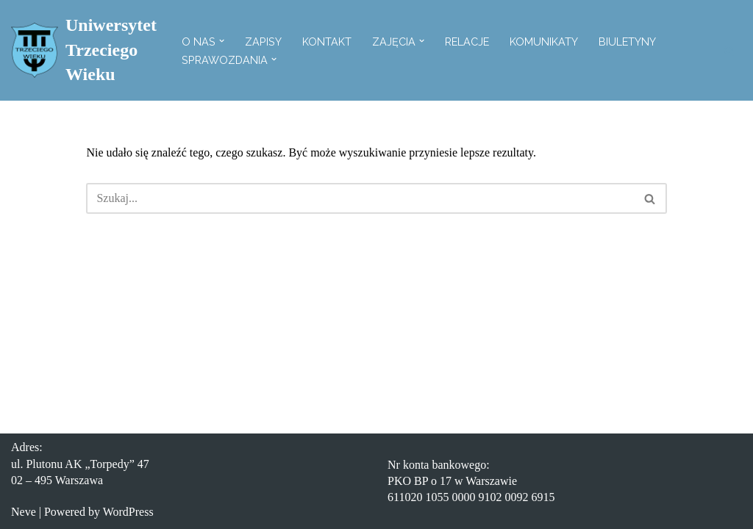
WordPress (128, 511)
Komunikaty (544, 41)
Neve (23, 511)
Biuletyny (627, 41)
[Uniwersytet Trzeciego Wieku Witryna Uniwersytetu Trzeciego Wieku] (84, 50)
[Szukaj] (729, 50)
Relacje (467, 41)
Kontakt (326, 41)
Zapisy (263, 41)
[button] (221, 40)
